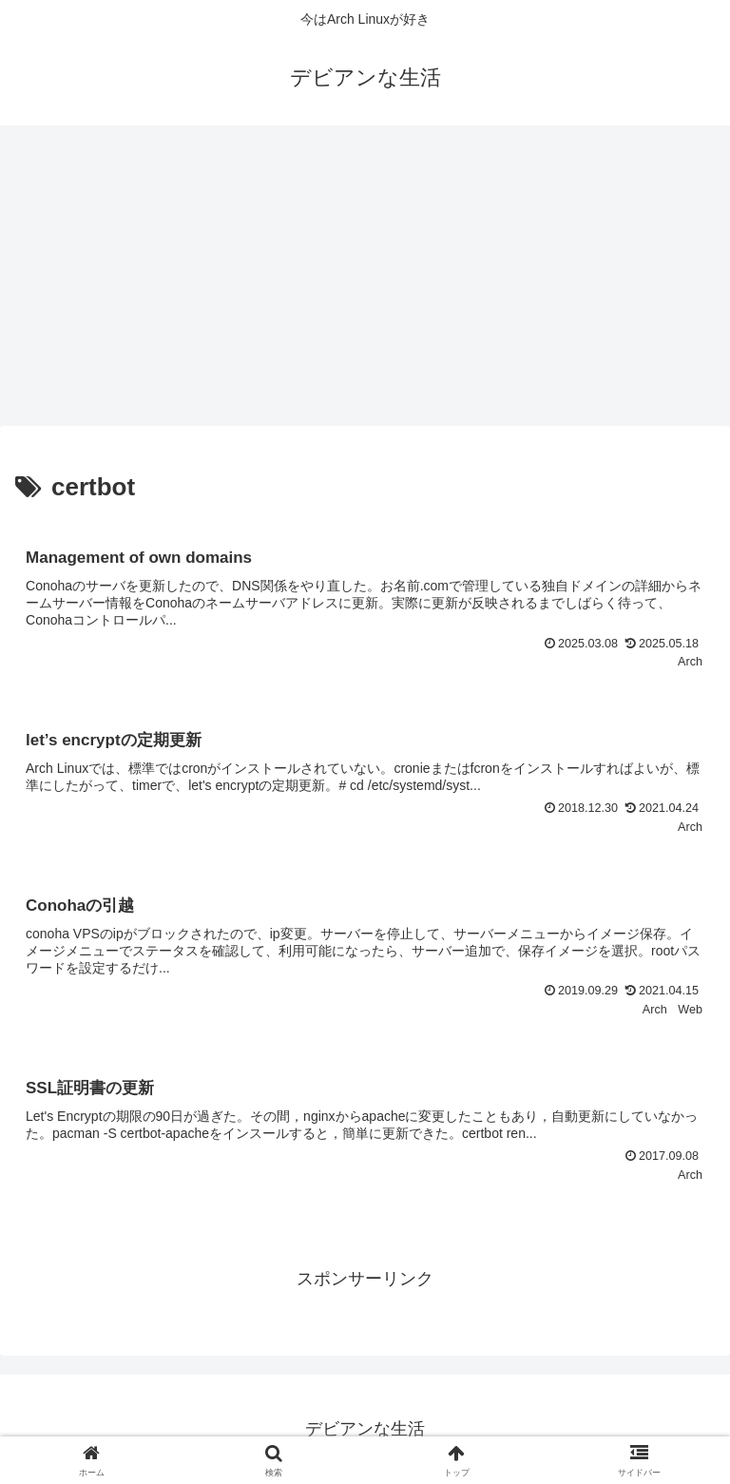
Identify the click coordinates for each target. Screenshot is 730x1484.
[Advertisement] (365, 281)
